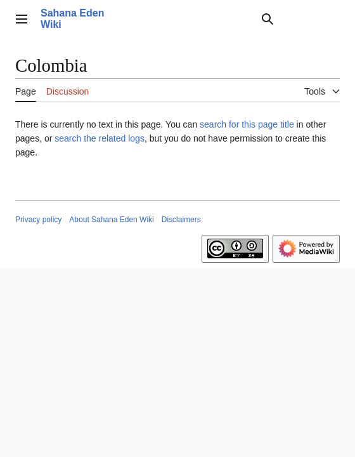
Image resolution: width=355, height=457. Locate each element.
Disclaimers (181, 219)
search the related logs (100, 138)
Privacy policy (38, 219)
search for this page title (247, 124)
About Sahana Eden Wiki (111, 219)
